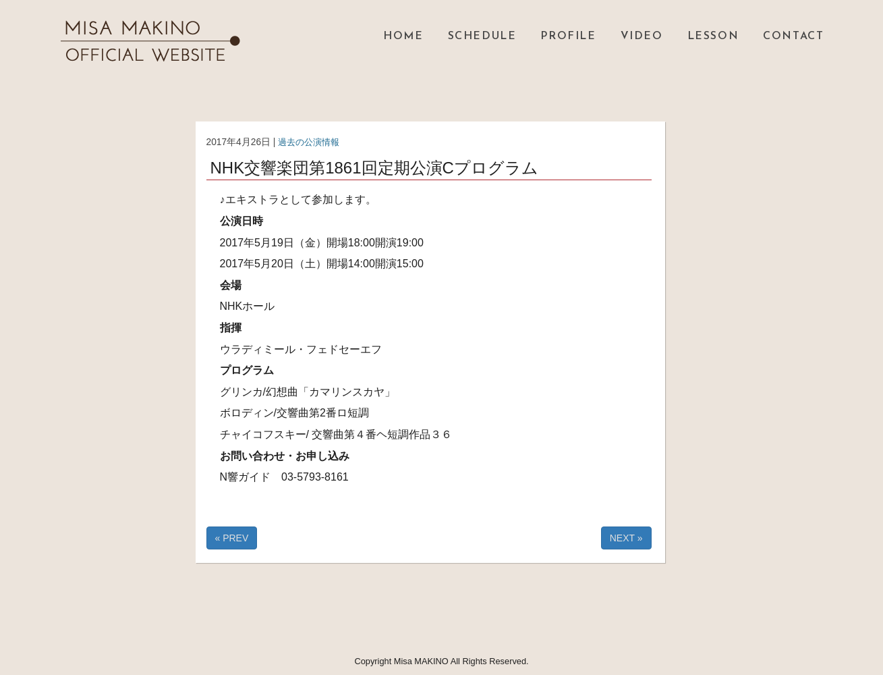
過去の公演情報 (311, 142)
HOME (403, 36)
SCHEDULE (482, 36)
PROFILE (568, 36)
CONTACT (793, 36)
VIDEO (642, 36)
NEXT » (626, 538)
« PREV (232, 538)
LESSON (713, 36)
